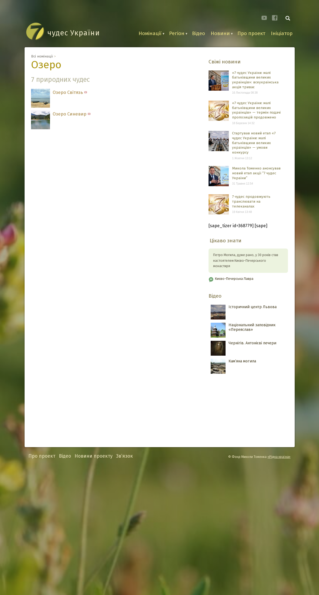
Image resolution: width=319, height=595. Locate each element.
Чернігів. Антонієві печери (252, 343)
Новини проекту (94, 456)
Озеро (46, 65)
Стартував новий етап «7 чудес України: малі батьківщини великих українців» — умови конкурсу (254, 143)
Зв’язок (124, 456)
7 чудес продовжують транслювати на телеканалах (251, 201)
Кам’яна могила (242, 361)
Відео (198, 33)
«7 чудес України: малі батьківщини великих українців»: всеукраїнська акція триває (255, 79)
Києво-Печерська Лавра (234, 279)
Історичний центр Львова (253, 307)
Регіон (176, 33)
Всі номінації (42, 56)
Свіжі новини (225, 62)
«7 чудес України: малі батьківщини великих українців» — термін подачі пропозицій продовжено (256, 110)
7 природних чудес (60, 79)
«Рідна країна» (278, 457)
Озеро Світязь (70, 93)
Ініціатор (282, 33)
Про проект (251, 33)
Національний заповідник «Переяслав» (252, 327)
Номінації (150, 33)
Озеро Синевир (71, 114)
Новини (220, 33)
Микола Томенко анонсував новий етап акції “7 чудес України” (256, 173)
